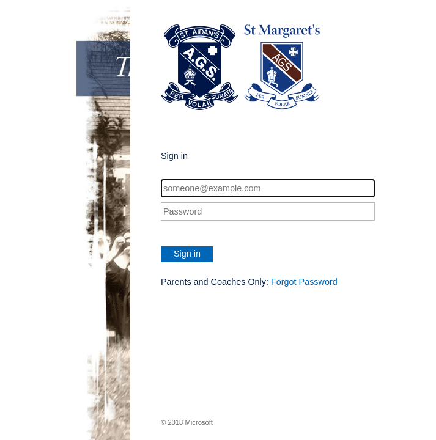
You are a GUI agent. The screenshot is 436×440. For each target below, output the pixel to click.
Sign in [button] (187, 253)
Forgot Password (304, 282)
